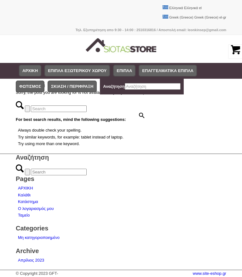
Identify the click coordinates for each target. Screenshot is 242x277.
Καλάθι (24, 195)
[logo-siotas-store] (121, 49)
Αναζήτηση (113, 86)
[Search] (59, 108)
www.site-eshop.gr (209, 273)
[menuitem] (30, 71)
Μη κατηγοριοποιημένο (39, 237)
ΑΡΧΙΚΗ (25, 188)
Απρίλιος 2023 (31, 260)
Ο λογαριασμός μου (36, 208)
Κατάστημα (28, 201)
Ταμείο (24, 215)
